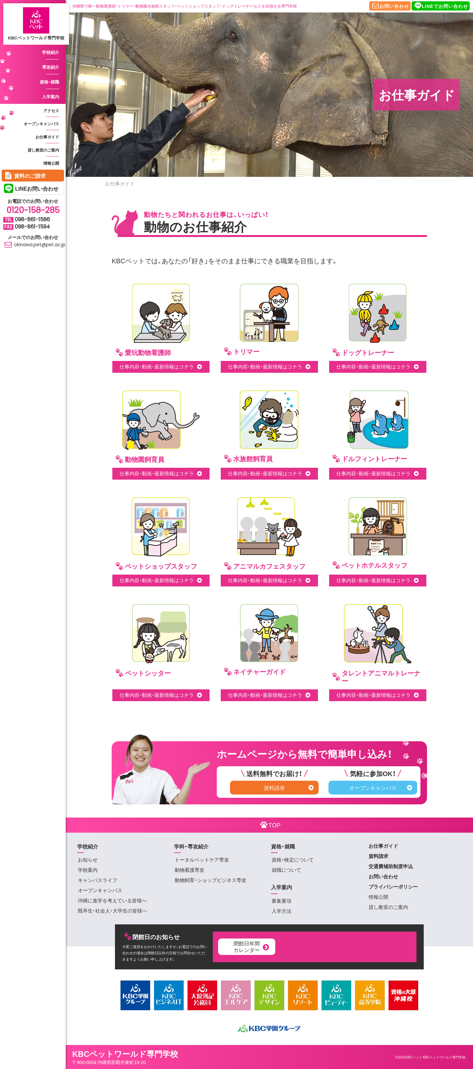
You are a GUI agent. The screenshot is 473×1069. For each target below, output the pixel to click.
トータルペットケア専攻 (202, 859)
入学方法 (281, 911)
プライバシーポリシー (393, 886)
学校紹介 (50, 52)
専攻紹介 (50, 67)
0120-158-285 (32, 210)
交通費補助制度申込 (391, 866)
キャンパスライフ (97, 880)
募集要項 (281, 900)
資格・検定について (293, 859)
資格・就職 (49, 82)
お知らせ (88, 859)
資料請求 (289, 788)
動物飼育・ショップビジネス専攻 (210, 880)
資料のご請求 (24, 175)
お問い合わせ (390, 5)
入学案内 (50, 96)
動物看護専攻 (189, 869)
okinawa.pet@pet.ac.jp (34, 245)
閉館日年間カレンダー (252, 946)
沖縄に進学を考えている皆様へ (112, 900)
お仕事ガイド (47, 137)
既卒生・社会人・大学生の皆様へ (112, 910)
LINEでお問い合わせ (440, 5)
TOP (269, 824)
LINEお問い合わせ (36, 188)
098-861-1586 (32, 219)
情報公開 (51, 163)
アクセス (51, 110)
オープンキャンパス (41, 124)
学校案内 (88, 869)
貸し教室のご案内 (43, 150)
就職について (286, 869)
